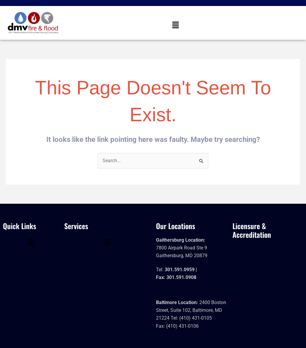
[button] (175, 25)
